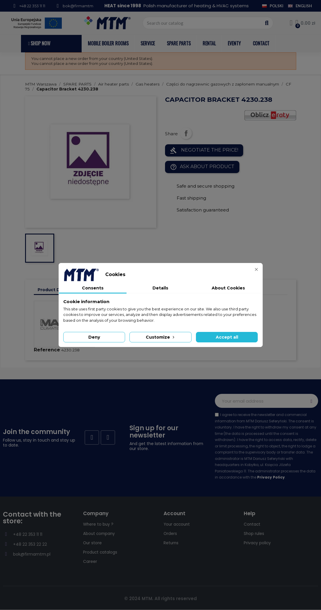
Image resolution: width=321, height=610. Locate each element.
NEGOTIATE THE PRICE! (204, 150)
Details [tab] (160, 288)
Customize (161, 337)
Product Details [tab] (55, 289)
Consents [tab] (93, 288)
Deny (94, 337)
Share (186, 133)
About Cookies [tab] (228, 288)
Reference (47, 349)
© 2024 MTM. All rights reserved (160, 598)
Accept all (227, 337)
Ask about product (202, 166)
